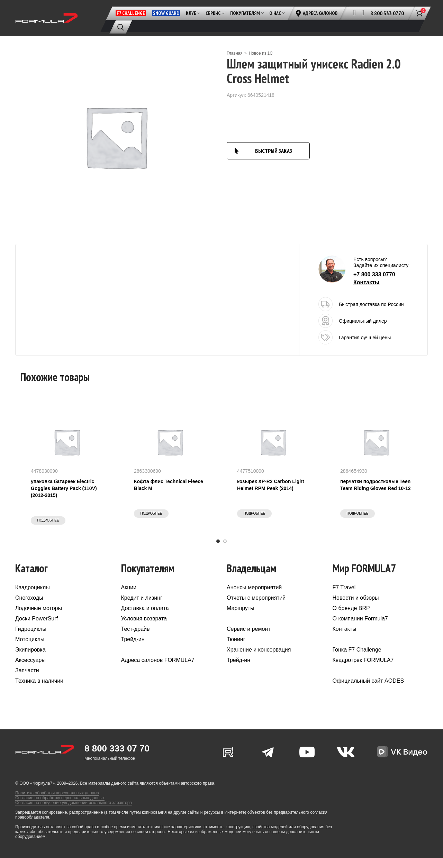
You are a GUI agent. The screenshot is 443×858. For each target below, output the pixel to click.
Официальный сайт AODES (368, 681)
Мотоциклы (29, 639)
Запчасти (27, 670)
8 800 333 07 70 (117, 748)
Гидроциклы (30, 629)
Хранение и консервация (259, 650)
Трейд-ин (133, 639)
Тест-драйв (135, 629)
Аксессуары (30, 660)
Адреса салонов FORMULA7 (158, 660)
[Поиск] (120, 27)
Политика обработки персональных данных (57, 793)
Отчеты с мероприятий (256, 598)
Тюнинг (236, 639)
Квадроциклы (32, 587)
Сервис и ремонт (248, 629)
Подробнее (48, 520)
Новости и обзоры (356, 598)
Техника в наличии (39, 681)
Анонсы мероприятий (254, 587)
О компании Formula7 (360, 618)
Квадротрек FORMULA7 (363, 660)
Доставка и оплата (145, 608)
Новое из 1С (261, 53)
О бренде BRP (351, 608)
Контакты (366, 282)
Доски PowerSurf (36, 618)
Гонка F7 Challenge (357, 650)
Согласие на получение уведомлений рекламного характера (73, 802)
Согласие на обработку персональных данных (60, 797)
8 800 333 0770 (387, 13)
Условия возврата (144, 618)
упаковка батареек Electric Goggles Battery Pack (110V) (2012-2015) (64, 488)
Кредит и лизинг (141, 598)
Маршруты (240, 608)
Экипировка (30, 650)
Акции (129, 587)
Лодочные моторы (38, 608)
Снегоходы (29, 598)
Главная (235, 53)
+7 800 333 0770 (374, 274)
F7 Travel (344, 587)
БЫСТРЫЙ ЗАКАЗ (273, 150)
